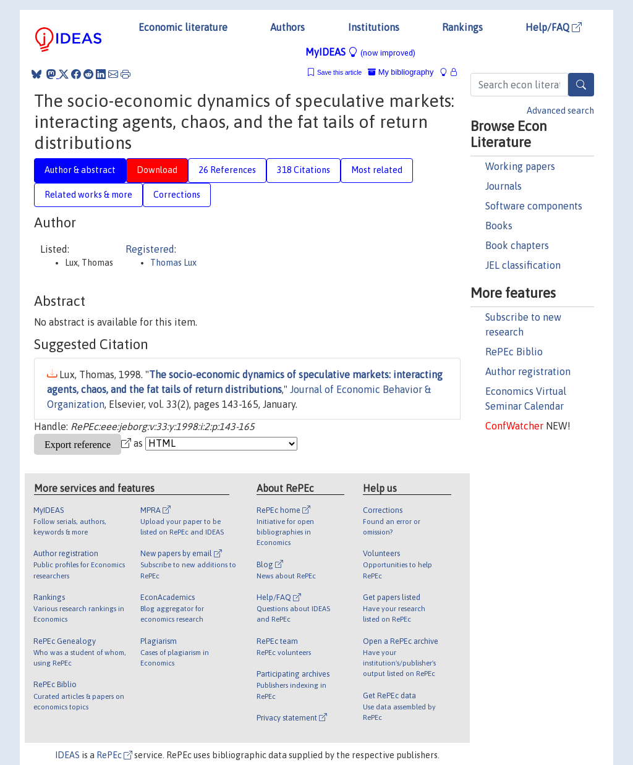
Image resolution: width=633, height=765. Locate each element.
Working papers (520, 166)
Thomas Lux (173, 263)
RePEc (114, 755)
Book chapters (517, 245)
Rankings (462, 27)
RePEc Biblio (514, 351)
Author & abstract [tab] (80, 170)
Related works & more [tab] (88, 195)
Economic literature (182, 27)
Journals (503, 186)
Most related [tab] (376, 170)
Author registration (528, 371)
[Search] (581, 84)
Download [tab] (157, 170)
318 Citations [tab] (303, 170)
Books (498, 225)
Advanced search (560, 111)
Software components (533, 205)
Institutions (373, 27)
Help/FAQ (553, 27)
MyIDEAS (360, 51)
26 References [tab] (227, 170)
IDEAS (67, 755)
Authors (287, 27)
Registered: (150, 249)
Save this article (339, 72)
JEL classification (523, 265)
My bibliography (400, 72)
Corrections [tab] (176, 195)
